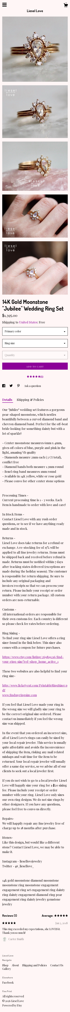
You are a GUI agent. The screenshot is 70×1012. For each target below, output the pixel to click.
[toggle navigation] (4, 5)
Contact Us (56, 965)
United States (28, 322)
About (15, 965)
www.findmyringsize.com (19, 695)
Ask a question (32, 386)
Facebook (8, 982)
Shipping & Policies (30, 400)
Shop (5, 965)
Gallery (6, 969)
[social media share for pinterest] (19, 386)
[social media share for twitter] (11, 386)
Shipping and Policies (34, 965)
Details (7, 400)
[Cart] (66, 6)
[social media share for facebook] (4, 386)
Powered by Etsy (12, 1005)
